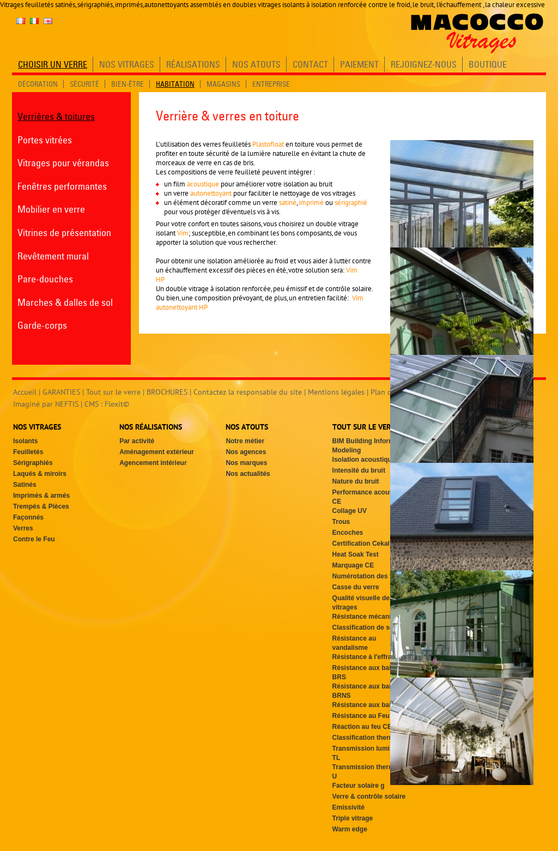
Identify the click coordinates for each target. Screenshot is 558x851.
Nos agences (246, 452)
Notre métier (245, 441)
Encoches (347, 532)
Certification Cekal (361, 543)
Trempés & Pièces (41, 506)
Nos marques (246, 463)
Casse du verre (355, 587)
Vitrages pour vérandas (63, 162)
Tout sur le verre (113, 392)
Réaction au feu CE (362, 727)
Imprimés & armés (41, 495)
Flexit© (117, 404)
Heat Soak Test (355, 554)
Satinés (25, 484)
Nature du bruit (355, 481)
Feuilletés (28, 452)
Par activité (136, 441)
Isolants (25, 441)
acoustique (204, 184)
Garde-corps (42, 325)
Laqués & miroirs (39, 474)
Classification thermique (370, 737)
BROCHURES (167, 392)
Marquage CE (353, 565)
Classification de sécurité (371, 627)
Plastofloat (268, 144)
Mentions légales (336, 392)
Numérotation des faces (369, 576)
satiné (287, 202)
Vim (183, 233)
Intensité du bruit (358, 470)
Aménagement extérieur (156, 452)
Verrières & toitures (56, 116)
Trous (341, 522)
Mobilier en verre (51, 209)
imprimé (312, 202)
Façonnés (28, 517)
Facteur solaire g (358, 785)
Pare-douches (45, 279)
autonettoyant (210, 193)
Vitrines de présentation (64, 232)
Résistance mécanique (367, 616)
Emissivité (348, 807)
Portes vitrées (44, 140)
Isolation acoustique (364, 459)
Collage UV (349, 511)
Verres (23, 528)
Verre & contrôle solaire (369, 796)
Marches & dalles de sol (65, 302)
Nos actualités (248, 474)
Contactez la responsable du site (247, 392)
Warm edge (349, 829)
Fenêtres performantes (62, 186)
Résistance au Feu (361, 716)
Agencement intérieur (152, 463)
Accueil (25, 392)
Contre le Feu (34, 539)
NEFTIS (66, 404)
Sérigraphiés (33, 463)
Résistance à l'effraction (370, 657)
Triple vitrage (352, 818)
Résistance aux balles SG (371, 705)
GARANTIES (61, 392)
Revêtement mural (53, 256)
